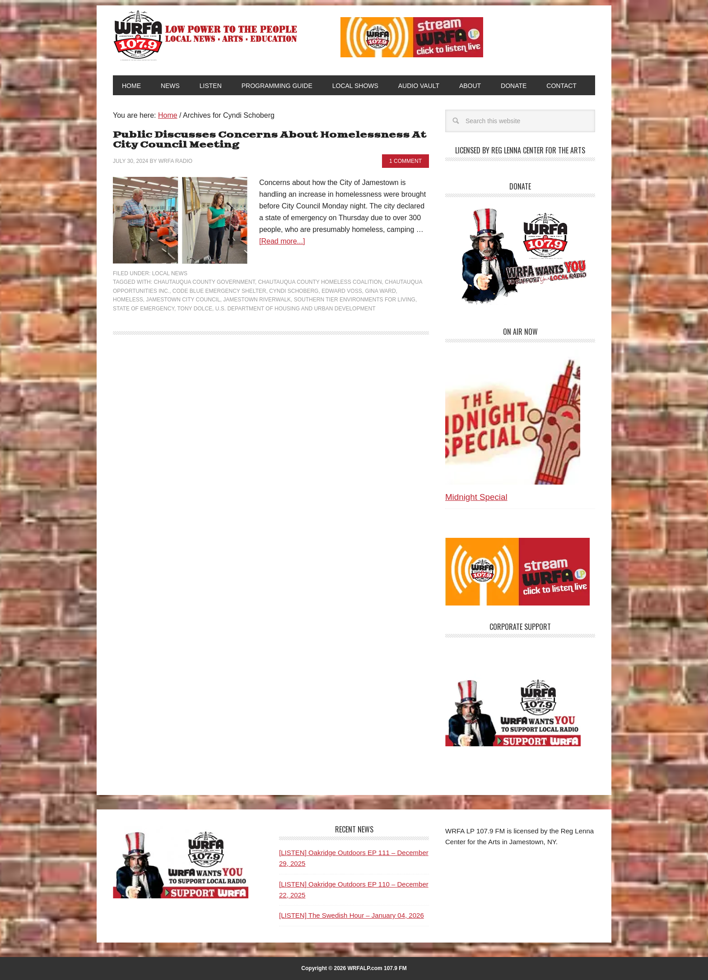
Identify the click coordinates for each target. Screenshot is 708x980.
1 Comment (405, 161)
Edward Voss (341, 291)
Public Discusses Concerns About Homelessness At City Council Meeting (269, 140)
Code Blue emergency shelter (219, 291)
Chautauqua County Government (204, 282)
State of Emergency (143, 308)
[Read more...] (282, 241)
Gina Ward (380, 291)
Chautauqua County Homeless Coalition (320, 282)
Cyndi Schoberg (293, 291)
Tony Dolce (194, 308)
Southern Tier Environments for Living (354, 299)
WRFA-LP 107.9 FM (206, 35)
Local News (169, 273)
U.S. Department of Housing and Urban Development (295, 308)
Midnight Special (476, 497)
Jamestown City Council (183, 299)
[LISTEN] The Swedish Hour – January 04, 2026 (351, 915)
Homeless (128, 299)
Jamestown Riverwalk (257, 299)
